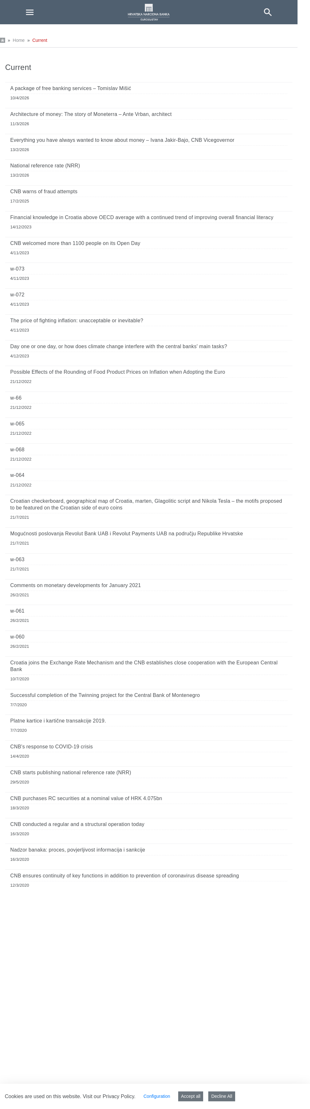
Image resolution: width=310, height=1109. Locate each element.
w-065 (17, 423)
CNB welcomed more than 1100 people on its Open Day (75, 243)
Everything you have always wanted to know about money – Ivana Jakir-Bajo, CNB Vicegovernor (122, 140)
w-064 (17, 475)
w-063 (17, 559)
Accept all (191, 1096)
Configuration (156, 1096)
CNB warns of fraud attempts (43, 191)
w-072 (17, 294)
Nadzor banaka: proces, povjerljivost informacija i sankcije (77, 850)
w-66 (16, 398)
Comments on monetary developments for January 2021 (75, 585)
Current (39, 40)
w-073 (17, 269)
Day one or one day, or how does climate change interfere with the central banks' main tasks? (118, 346)
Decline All (221, 1096)
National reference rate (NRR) (45, 165)
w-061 (17, 611)
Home (19, 40)
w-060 (17, 636)
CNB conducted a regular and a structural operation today (77, 824)
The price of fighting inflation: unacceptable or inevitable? (76, 320)
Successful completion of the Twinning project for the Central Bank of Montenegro (105, 695)
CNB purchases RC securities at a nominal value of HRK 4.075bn (86, 798)
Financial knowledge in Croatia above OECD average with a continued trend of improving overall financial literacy (142, 217)
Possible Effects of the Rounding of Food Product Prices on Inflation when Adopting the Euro (117, 372)
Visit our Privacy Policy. (109, 1096)
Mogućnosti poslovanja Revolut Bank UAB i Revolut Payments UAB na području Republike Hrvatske (126, 533)
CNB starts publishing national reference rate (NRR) (70, 772)
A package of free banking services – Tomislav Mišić (70, 88)
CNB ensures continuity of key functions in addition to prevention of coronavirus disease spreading (124, 875)
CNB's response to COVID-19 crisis (51, 746)
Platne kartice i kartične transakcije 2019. (58, 720)
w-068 (17, 449)
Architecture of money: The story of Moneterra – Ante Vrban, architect (91, 114)
